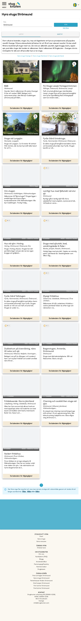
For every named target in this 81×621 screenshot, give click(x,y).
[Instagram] (41, 609)
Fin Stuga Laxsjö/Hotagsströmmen (60, 86)
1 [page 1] (41, 485)
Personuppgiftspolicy (41, 564)
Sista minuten (41, 541)
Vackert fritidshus (12, 454)
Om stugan (9, 191)
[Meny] (4, 3)
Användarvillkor (41, 561)
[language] (76, 4)
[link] (41, 575)
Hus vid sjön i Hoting (13, 244)
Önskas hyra (41, 548)
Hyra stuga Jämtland (56, 56)
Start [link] (41, 536)
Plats (4, 22)
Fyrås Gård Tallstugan (14, 296)
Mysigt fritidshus (51, 296)
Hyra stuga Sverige (24, 56)
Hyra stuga (41, 539)
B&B (6, 86)
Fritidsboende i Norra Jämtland (19, 401)
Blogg (41, 559)
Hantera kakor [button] (41, 567)
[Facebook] (41, 606)
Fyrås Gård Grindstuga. (54, 139)
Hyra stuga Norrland (40, 56)
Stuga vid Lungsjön (13, 139)
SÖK (66, 25)
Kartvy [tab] (60, 34)
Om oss (41, 554)
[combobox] (26, 25)
